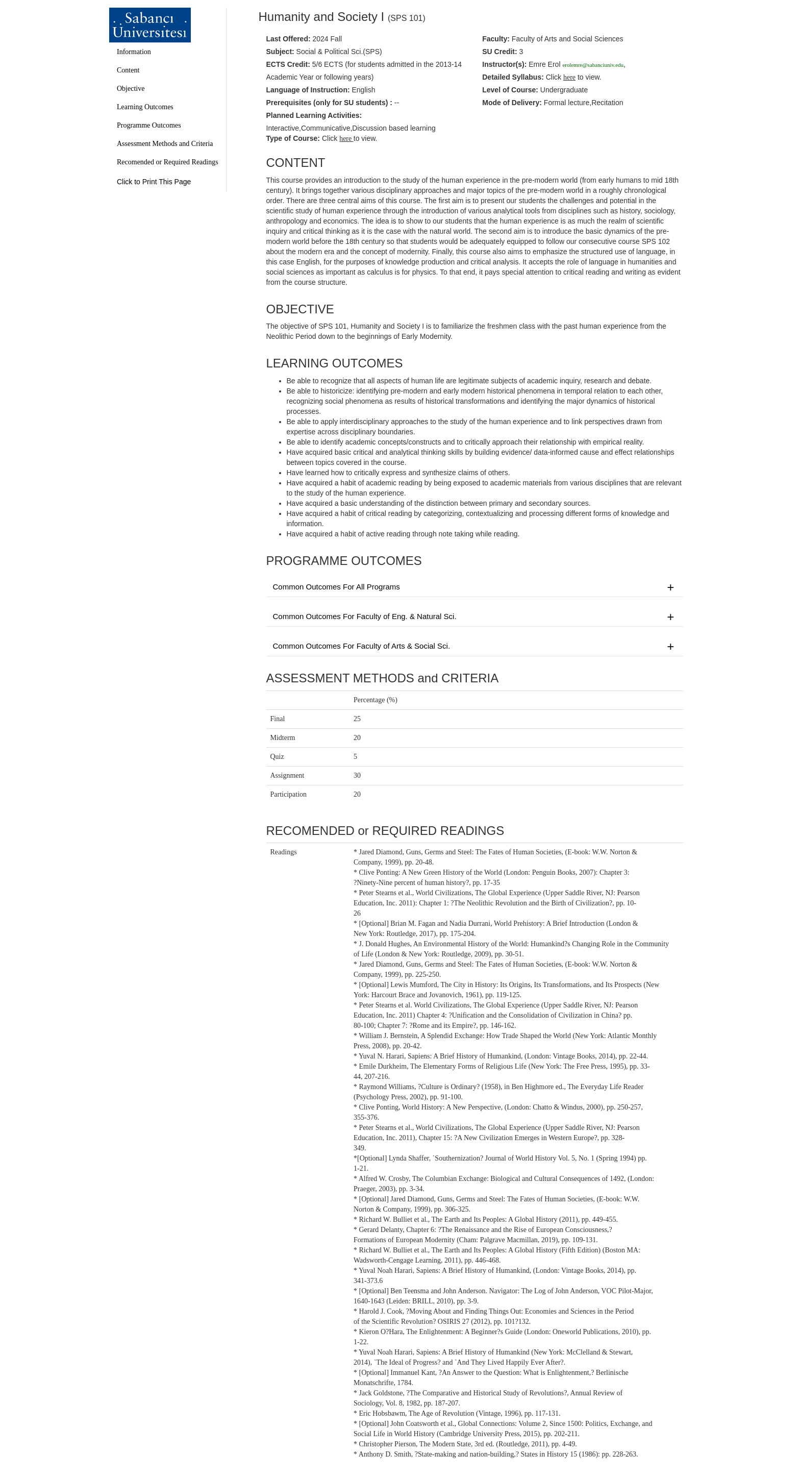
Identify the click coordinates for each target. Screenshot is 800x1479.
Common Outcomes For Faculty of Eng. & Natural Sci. (475, 617)
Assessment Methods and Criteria (165, 143)
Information (134, 52)
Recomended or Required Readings (167, 162)
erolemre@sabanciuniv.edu (592, 65)
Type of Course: (293, 138)
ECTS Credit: (288, 64)
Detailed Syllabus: (513, 77)
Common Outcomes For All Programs (475, 587)
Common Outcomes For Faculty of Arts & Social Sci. (475, 646)
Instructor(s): (504, 64)
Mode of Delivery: (512, 102)
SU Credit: (499, 51)
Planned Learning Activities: (314, 115)
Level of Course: (510, 90)
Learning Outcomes (145, 107)
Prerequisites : (329, 102)
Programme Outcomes (149, 125)
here (346, 138)
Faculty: (496, 39)
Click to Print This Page (154, 182)
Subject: (280, 51)
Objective (130, 88)
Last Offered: (288, 39)
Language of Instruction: (308, 90)
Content (128, 70)
